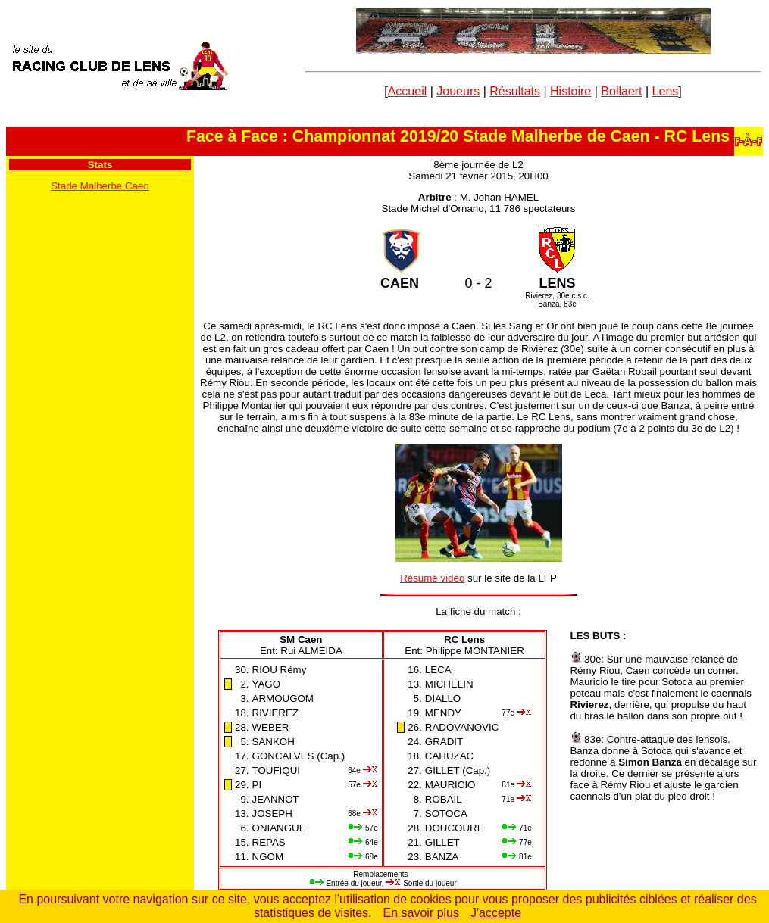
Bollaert (621, 91)
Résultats (514, 91)
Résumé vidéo (432, 578)
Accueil (407, 91)
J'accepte (495, 912)
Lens (665, 91)
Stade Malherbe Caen (100, 186)
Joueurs (458, 91)
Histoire (570, 91)
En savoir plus (421, 912)
